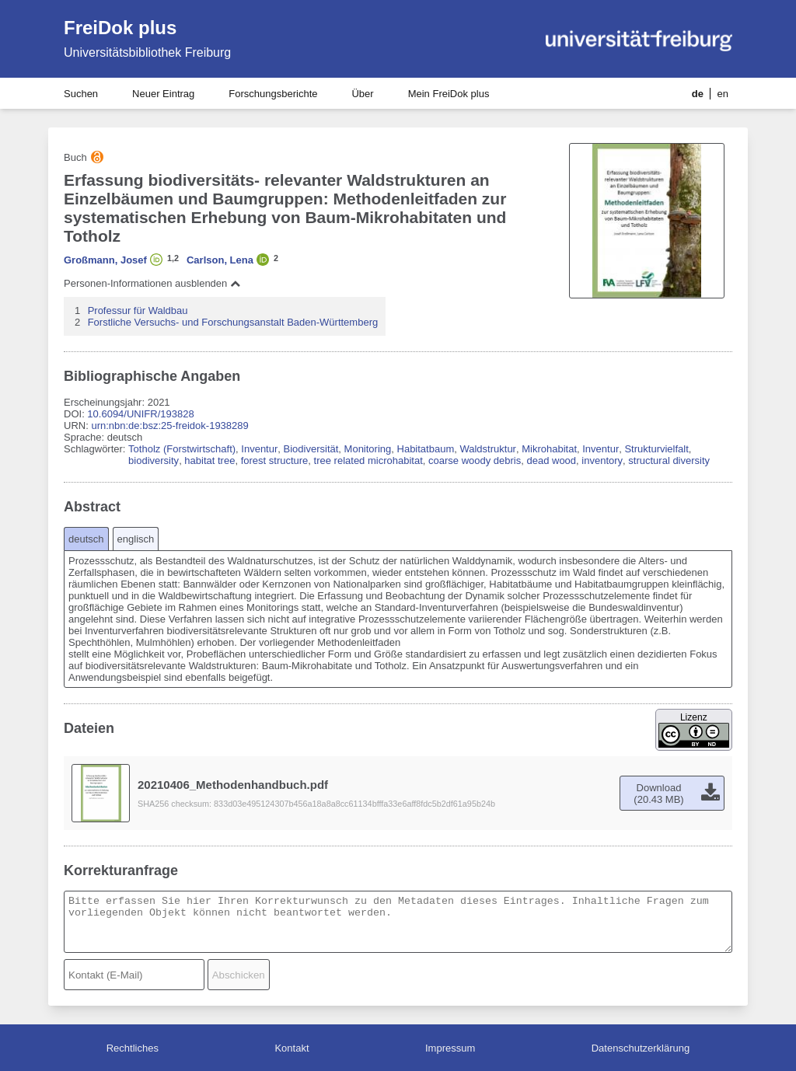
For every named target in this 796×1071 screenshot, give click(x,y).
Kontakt (291, 1048)
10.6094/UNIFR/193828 (140, 414)
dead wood (551, 460)
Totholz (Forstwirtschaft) (182, 449)
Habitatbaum (426, 449)
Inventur (259, 449)
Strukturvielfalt (656, 449)
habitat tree (209, 460)
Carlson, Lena (220, 260)
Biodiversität (311, 449)
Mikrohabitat (549, 449)
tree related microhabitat (368, 460)
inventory (602, 460)
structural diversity (669, 460)
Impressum (450, 1048)
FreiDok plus (120, 27)
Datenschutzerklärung (641, 1048)
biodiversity (153, 460)
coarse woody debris (474, 460)
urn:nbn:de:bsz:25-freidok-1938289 (169, 425)
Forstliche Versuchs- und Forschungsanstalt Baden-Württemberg (233, 322)
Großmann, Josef (105, 260)
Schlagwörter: (96, 449)
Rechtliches (132, 1048)
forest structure (275, 460)
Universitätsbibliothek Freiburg (147, 52)
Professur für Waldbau (138, 310)
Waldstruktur (487, 449)
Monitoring (368, 449)
